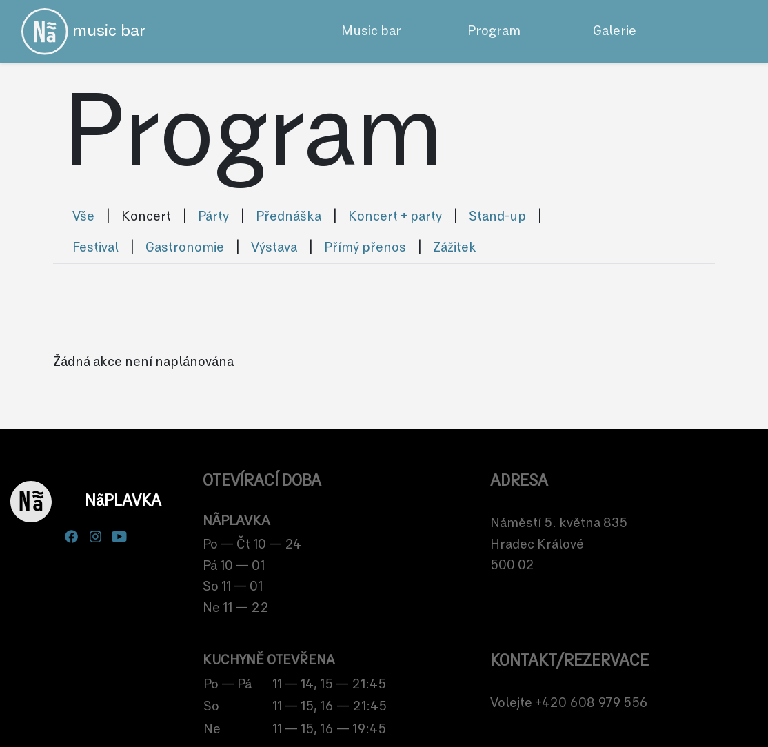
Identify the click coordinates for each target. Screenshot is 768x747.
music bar (83, 31)
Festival (95, 247)
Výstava (274, 247)
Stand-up (497, 216)
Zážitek (454, 247)
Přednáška (288, 216)
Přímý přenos (365, 247)
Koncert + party (395, 216)
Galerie (614, 31)
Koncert (146, 216)
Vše (83, 216)
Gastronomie (184, 247)
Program (494, 31)
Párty (213, 216)
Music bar (371, 31)
